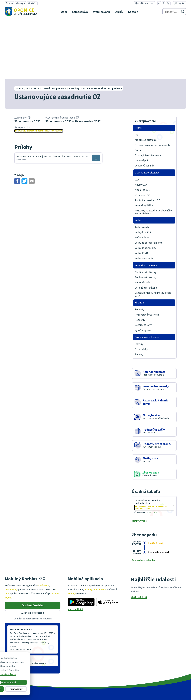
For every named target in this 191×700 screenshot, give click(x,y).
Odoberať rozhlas (33, 545)
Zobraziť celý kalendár (143, 499)
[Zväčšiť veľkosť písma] (168, 3)
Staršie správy (14, 608)
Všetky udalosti (139, 536)
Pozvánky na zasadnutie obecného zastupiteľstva (38, 70)
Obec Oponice (142, 691)
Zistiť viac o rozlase (32, 552)
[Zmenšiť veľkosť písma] (159, 3)
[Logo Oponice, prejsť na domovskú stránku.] (21, 11)
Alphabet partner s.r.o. (104, 691)
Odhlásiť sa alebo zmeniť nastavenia (33, 557)
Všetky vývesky (139, 460)
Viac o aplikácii (75, 548)
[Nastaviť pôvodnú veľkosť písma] (163, 3)
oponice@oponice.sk (175, 675)
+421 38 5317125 (172, 671)
